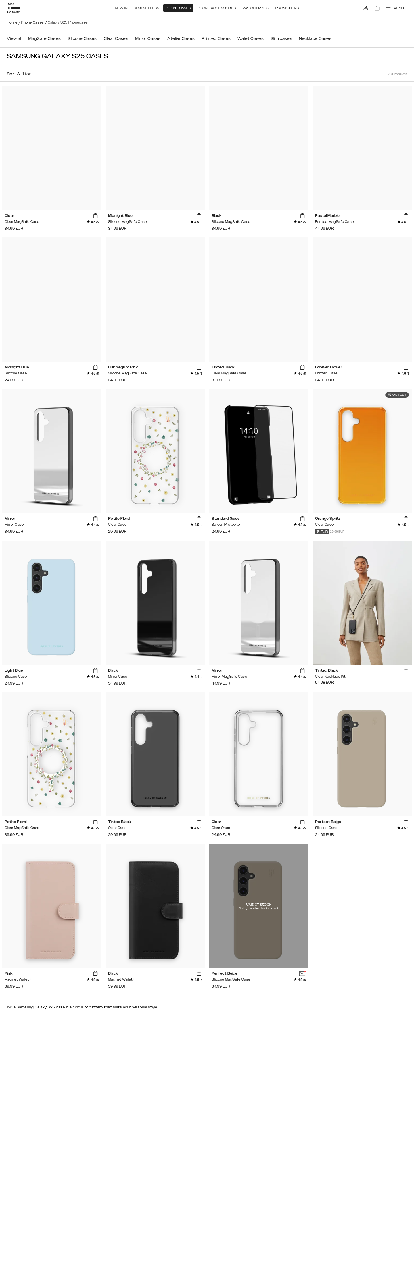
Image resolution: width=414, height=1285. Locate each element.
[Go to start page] (13, 8)
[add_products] (95, 216)
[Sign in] (365, 8)
